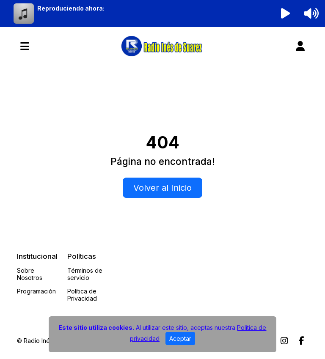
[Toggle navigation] (24, 46)
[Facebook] (301, 341)
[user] (300, 46)
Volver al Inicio (162, 188)
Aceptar (180, 338)
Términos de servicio (84, 274)
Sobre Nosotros (29, 274)
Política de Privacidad (82, 295)
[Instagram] (284, 341)
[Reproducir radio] (286, 13)
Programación (36, 291)
